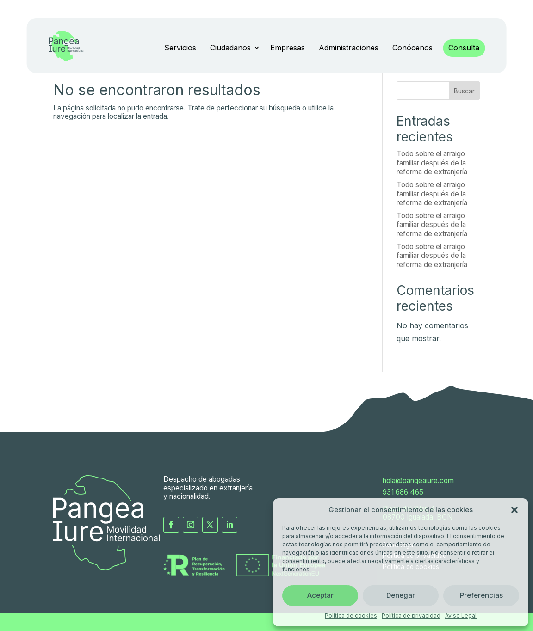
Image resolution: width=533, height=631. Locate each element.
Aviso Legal (461, 615)
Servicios (180, 47)
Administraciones (348, 47)
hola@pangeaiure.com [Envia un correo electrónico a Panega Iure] (418, 480)
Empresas (287, 47)
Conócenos (412, 47)
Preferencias (481, 595)
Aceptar (320, 595)
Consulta (463, 47)
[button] (514, 510)
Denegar (400, 595)
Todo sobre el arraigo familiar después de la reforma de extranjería (432, 162)
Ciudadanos (230, 47)
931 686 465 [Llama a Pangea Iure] (403, 492)
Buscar (464, 91)
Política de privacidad (411, 615)
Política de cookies (351, 615)
